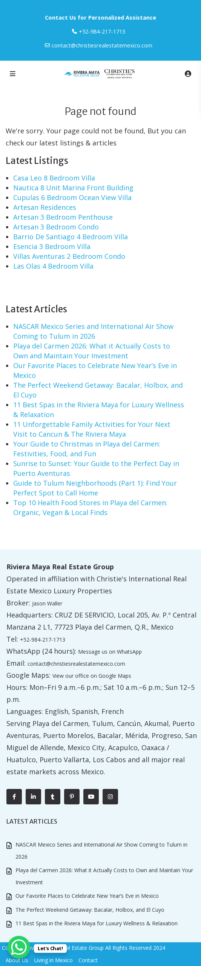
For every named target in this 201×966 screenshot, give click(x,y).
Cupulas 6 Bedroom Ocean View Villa (72, 197)
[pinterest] (72, 796)
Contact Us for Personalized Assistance (100, 17)
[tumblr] (52, 796)
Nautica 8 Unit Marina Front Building (73, 187)
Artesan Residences (44, 207)
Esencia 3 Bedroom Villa (52, 246)
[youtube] (91, 796)
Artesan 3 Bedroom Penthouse (63, 217)
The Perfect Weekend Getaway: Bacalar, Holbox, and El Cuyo (89, 909)
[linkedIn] (33, 796)
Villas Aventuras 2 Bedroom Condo (69, 256)
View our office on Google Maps (91, 675)
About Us (17, 960)
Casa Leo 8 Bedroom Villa (54, 177)
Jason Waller (47, 603)
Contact (88, 960)
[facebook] (14, 796)
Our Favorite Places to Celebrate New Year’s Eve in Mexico (87, 895)
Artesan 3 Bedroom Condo (56, 226)
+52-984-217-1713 (42, 639)
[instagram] (110, 796)
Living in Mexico (53, 960)
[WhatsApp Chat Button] (19, 947)
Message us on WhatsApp (110, 651)
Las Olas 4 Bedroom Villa (53, 266)
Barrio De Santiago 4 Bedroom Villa (70, 236)
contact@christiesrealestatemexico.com (102, 45)
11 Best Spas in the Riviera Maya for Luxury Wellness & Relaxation (96, 923)
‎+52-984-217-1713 (102, 31)
